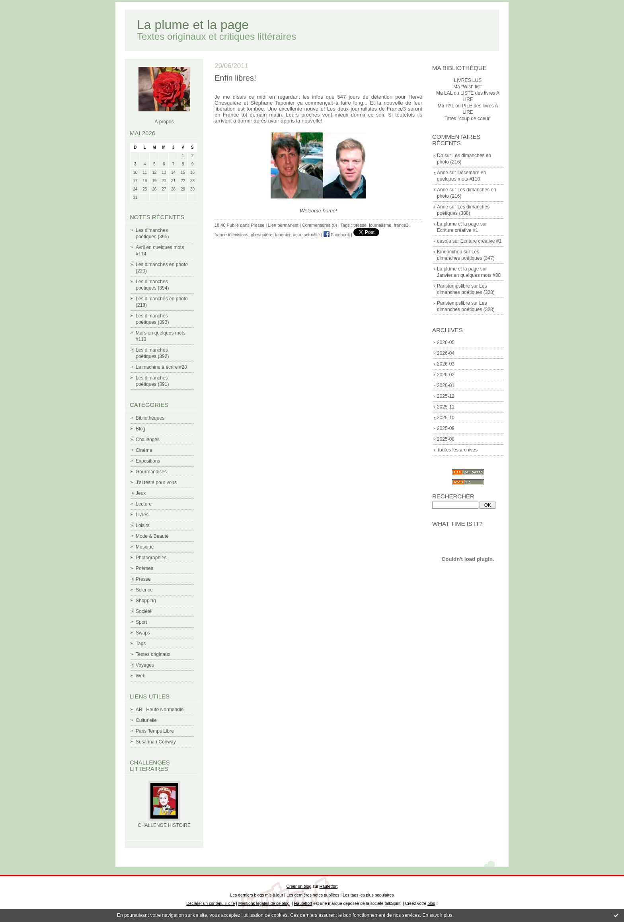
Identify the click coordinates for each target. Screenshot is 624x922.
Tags (141, 643)
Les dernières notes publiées (313, 895)
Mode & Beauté (152, 536)
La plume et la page (193, 25)
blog (431, 903)
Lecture (144, 504)
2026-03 (445, 364)
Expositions (148, 461)
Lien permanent (283, 225)
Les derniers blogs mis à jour (256, 895)
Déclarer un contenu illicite (210, 903)
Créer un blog (299, 886)
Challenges (148, 439)
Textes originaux (153, 654)
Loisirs (143, 525)
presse (360, 225)
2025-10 (445, 417)
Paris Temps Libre (155, 731)
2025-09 (445, 428)
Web (140, 676)
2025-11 (445, 407)
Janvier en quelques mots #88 (469, 275)
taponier (283, 234)
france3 (401, 225)
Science (144, 590)
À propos (164, 121)
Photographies (151, 557)
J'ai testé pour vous (156, 482)
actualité (312, 234)
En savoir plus (437, 915)
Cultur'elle (146, 720)
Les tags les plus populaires (368, 895)
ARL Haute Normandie (159, 709)
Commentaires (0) (319, 225)
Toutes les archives (457, 450)
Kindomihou (449, 252)
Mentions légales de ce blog (264, 903)
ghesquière (261, 234)
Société (144, 611)
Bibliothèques (150, 418)
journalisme (380, 225)
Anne (442, 172)
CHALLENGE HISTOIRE (164, 825)
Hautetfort (329, 886)
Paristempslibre (453, 286)
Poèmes (144, 568)
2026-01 (445, 385)
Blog (140, 429)
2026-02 (445, 374)
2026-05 (445, 342)
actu (297, 234)
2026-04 (445, 353)
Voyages (145, 665)
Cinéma (144, 450)
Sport (141, 622)
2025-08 (445, 439)
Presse (143, 579)
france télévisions (231, 234)
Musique (145, 547)
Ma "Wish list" (467, 86)
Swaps (143, 633)
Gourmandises (151, 472)
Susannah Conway (156, 742)
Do (440, 155)
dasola (444, 241)
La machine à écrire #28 (161, 367)
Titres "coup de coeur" (468, 118)
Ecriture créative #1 (457, 230)
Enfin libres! (235, 78)
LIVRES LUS (468, 80)
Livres (142, 514)
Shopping (146, 600)
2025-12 (445, 396)
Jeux (141, 493)
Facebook (337, 234)
